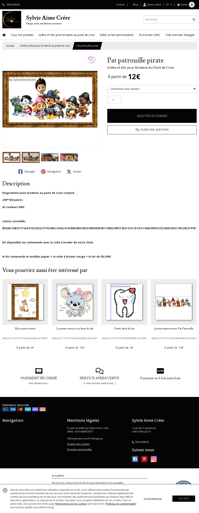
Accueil (10, 45)
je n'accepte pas (153, 498)
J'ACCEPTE (183, 498)
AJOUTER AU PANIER (152, 116)
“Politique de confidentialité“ (120, 503)
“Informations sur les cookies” (71, 503)
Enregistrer (51, 171)
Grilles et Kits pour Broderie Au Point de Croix (140, 67)
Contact (120, 4)
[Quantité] (114, 100)
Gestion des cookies (78, 444)
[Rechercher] (193, 19)
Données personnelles (79, 449)
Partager (26, 171)
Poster (74, 171)
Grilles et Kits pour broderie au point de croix (45, 45)
